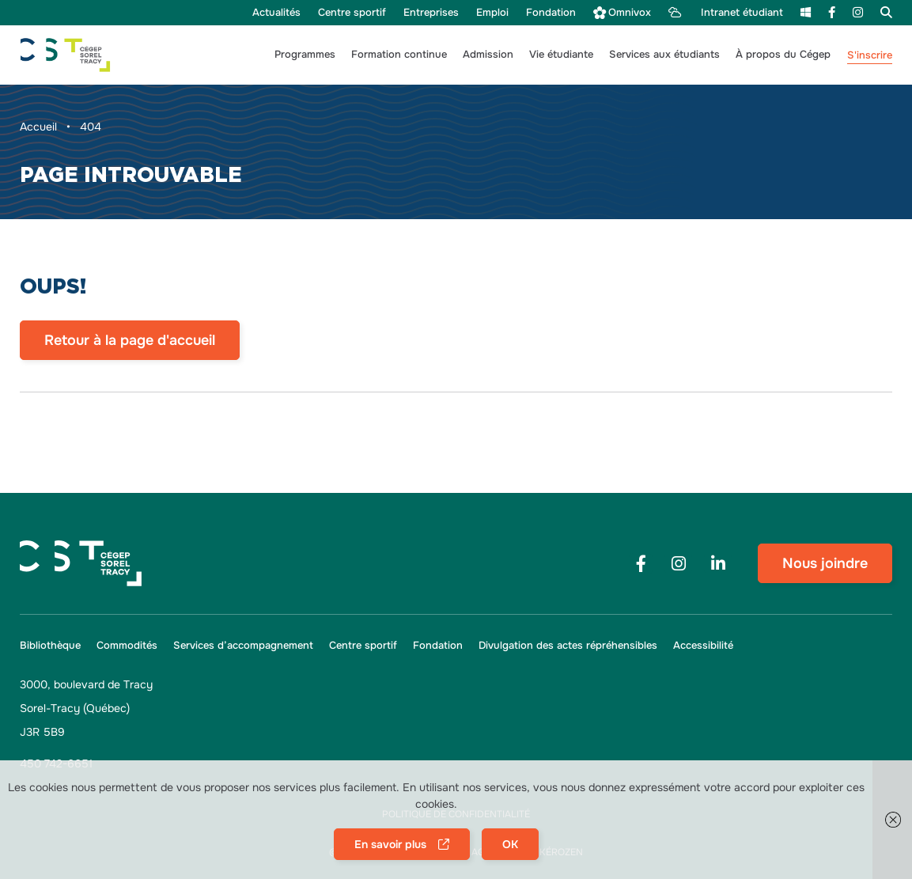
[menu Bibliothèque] (54, 646)
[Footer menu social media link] (641, 563)
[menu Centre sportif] (352, 12)
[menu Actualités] (276, 12)
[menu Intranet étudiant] (726, 12)
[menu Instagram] (858, 12)
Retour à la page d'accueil (129, 340)
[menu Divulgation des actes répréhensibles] (568, 646)
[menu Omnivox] (622, 12)
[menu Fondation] (551, 12)
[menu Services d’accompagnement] (243, 646)
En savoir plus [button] (390, 844)
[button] (305, 55)
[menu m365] (805, 12)
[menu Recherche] (882, 12)
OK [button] (510, 844)
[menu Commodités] (127, 646)
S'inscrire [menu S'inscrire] (869, 55)
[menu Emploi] (492, 12)
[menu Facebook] (831, 12)
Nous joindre (825, 563)
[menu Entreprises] (431, 12)
